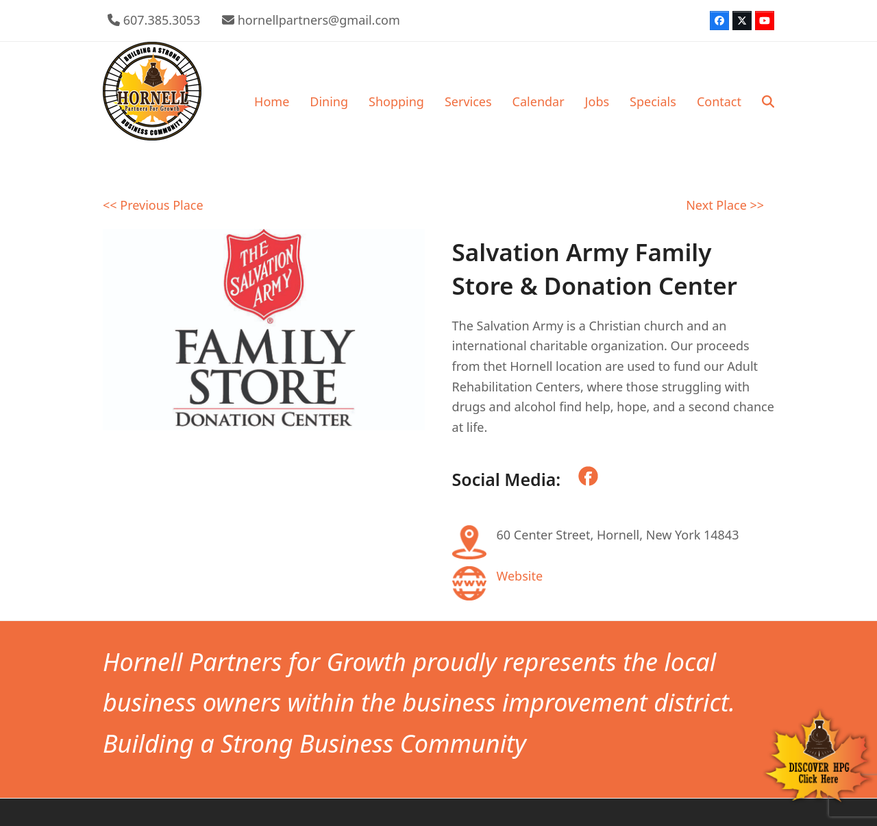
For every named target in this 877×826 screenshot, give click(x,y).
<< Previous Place (153, 205)
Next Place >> (725, 205)
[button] (768, 101)
